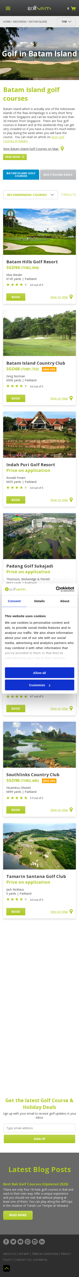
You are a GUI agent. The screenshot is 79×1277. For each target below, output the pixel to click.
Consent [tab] (14, 601)
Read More (15, 157)
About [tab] (64, 601)
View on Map (61, 297)
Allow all (39, 672)
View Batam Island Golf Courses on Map (33, 148)
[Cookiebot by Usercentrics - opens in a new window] (56, 589)
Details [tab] (39, 601)
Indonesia (20, 21)
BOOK (16, 297)
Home (7, 21)
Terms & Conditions (45, 1254)
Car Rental (40, 1260)
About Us (9, 1254)
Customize (39, 685)
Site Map (24, 1254)
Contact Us (22, 1260)
